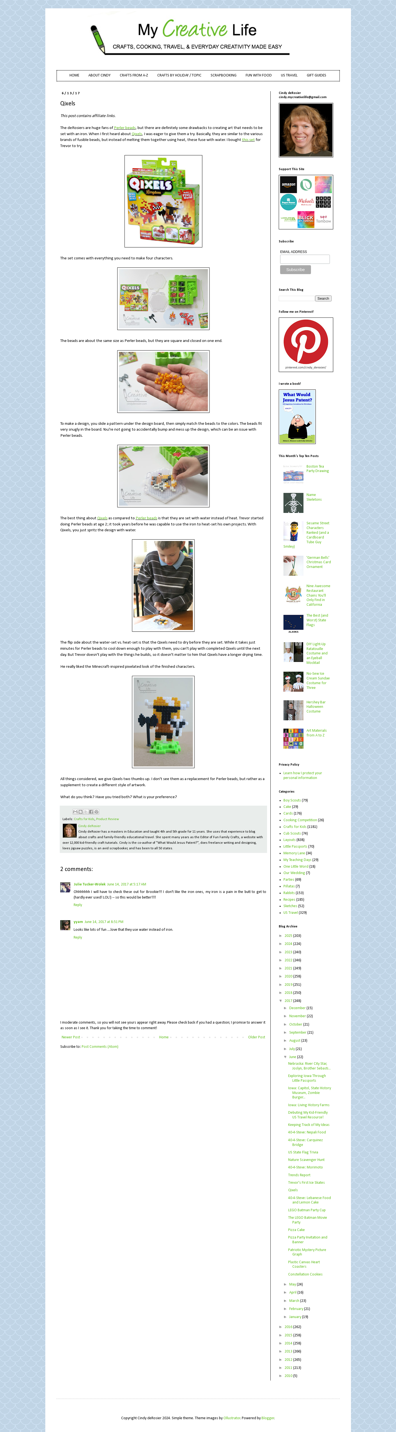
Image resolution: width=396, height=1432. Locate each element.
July (292, 1049)
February (296, 1309)
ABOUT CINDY (99, 75)
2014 (289, 1343)
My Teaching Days (297, 860)
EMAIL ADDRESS (293, 252)
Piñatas (289, 886)
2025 (289, 936)
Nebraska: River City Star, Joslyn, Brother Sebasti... (309, 1066)
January (295, 1317)
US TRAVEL (289, 75)
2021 (289, 968)
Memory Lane (294, 853)
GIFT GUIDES (316, 75)
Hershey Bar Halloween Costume (316, 707)
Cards (288, 813)
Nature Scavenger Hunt (306, 1160)
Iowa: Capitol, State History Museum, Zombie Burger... (309, 1093)
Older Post (256, 1037)
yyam (78, 922)
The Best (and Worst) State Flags (317, 620)
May (293, 1284)
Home (164, 1037)
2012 (289, 1360)
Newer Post (71, 1037)
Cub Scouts (292, 834)
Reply (78, 905)
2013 (289, 1351)
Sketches (290, 906)
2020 (289, 976)
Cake (287, 807)
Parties (288, 880)
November (298, 1016)
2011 (289, 1368)
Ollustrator (231, 1418)
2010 (289, 1376)
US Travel (290, 913)
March (294, 1301)
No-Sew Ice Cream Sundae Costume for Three (318, 681)
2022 (289, 960)
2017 (289, 1001)
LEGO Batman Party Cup (307, 1210)
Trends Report (299, 1175)
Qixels (137, 134)
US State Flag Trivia (303, 1152)
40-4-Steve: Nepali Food (307, 1132)
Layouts (289, 840)
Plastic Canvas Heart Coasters (304, 1264)
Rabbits (289, 893)
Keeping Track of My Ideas (309, 1125)
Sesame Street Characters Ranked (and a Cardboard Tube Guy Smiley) (306, 535)
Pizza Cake (296, 1230)
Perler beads (125, 128)
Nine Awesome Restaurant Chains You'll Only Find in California (318, 595)
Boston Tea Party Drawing (318, 469)
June (293, 1057)
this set (248, 140)
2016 (289, 1327)
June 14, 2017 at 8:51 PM (104, 922)
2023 (289, 952)
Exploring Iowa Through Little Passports (307, 1078)
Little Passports (295, 847)
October (296, 1024)
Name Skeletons (314, 497)
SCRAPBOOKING (223, 75)
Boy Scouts (292, 800)
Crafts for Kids (84, 819)
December (298, 1008)
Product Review (107, 819)
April (293, 1292)
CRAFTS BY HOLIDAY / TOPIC (179, 75)
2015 (289, 1335)
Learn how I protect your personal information (302, 775)
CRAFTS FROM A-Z (134, 75)
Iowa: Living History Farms (309, 1105)
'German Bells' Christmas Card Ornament (319, 562)
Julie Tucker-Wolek (90, 884)
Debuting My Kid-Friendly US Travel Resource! (308, 1115)
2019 (289, 985)
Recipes (289, 900)
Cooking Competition (300, 820)
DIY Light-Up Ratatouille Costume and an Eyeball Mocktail (317, 653)
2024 (289, 944)
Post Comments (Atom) (100, 1047)
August (295, 1041)
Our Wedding (294, 873)
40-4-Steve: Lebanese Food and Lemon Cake (309, 1200)
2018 (289, 993)
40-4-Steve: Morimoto (305, 1167)
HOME (74, 75)
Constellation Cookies (305, 1274)
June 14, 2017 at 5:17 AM (126, 884)
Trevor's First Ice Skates (306, 1183)
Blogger (267, 1418)
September (298, 1033)
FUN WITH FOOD (259, 75)
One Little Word (295, 867)
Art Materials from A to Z (317, 733)
